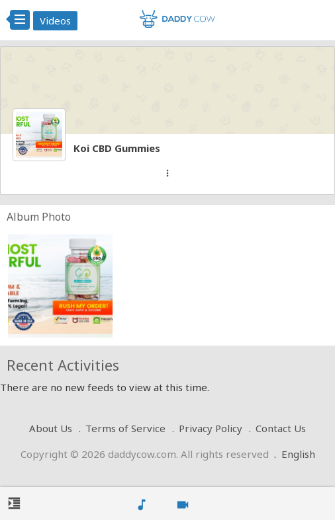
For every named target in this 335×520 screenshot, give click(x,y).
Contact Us (281, 428)
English (298, 454)
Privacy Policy (210, 428)
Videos (55, 20)
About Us (50, 428)
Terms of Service (125, 428)
